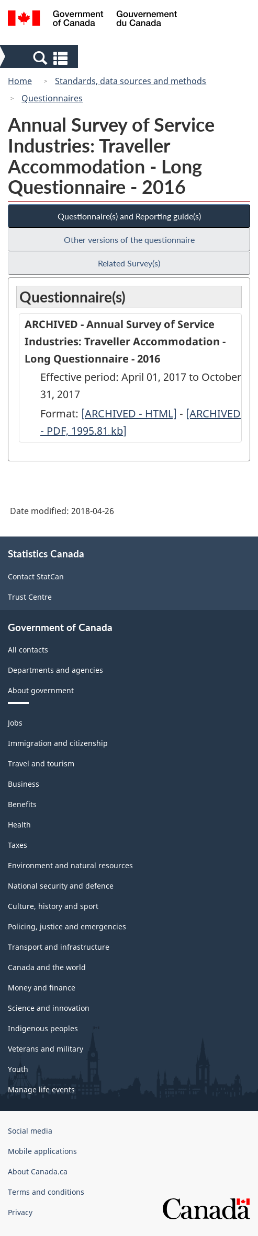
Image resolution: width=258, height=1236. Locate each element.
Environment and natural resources (70, 865)
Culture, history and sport (53, 906)
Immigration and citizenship (58, 743)
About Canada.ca (38, 1171)
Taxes (17, 845)
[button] (40, 57)
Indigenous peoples (43, 1028)
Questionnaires (52, 98)
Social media (30, 1131)
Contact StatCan (36, 576)
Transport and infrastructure (58, 947)
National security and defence (61, 886)
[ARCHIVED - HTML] (129, 413)
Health (19, 825)
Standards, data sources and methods (130, 81)
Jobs (15, 723)
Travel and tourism (41, 763)
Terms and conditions (46, 1192)
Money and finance (41, 988)
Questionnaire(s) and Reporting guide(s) (129, 216)
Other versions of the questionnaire (129, 239)
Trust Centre (30, 597)
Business (23, 784)
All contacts (28, 650)
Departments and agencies (55, 670)
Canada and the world (47, 967)
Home (20, 81)
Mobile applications (42, 1151)
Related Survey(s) (129, 263)
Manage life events (41, 1089)
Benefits (22, 804)
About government (41, 690)
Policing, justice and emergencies (67, 926)
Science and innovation (48, 1008)
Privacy (20, 1212)
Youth (18, 1069)
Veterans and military (45, 1049)
